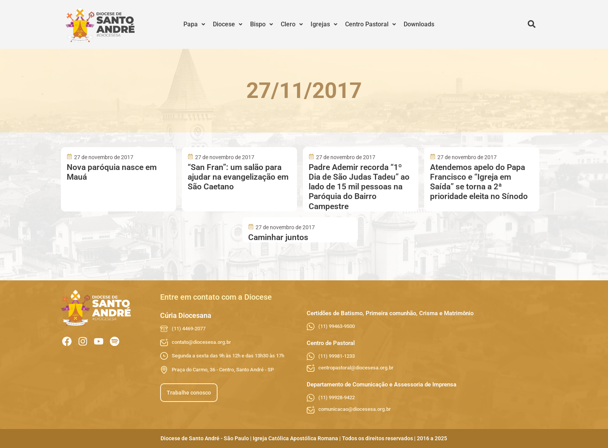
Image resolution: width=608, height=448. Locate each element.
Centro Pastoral (370, 24)
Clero (292, 24)
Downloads (419, 24)
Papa (194, 24)
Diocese (227, 24)
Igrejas (324, 24)
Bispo (261, 24)
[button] (194, 24)
